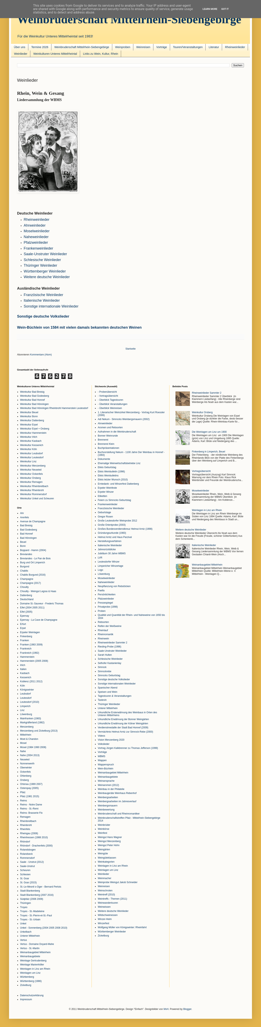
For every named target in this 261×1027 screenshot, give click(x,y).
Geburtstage (104, 512)
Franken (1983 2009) (31, 644)
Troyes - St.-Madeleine (32, 911)
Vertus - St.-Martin (30, 948)
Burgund (24, 566)
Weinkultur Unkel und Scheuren (37, 498)
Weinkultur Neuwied (31, 469)
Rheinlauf (103, 630)
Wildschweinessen (108, 915)
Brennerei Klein (106, 444)
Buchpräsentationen (108, 448)
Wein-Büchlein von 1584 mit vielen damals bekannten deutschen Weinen (79, 327)
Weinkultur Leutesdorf (32, 457)
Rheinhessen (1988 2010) (34, 837)
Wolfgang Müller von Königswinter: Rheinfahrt (122, 927)
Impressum (26, 999)
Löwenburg (26, 714)
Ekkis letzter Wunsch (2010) (113, 479)
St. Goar (24, 878)
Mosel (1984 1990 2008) (33, 747)
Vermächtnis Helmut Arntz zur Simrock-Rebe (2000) (125, 731)
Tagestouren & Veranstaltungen (114, 696)
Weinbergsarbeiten (108, 797)
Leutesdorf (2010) (29, 702)
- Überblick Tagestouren (110, 399)
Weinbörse (103, 829)
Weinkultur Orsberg (30, 478)
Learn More (210, 9)
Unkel (23, 923)
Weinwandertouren (108, 902)
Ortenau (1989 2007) (31, 784)
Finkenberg (26, 636)
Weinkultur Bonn (29, 416)
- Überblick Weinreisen (110, 408)
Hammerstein (27, 656)
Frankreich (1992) (29, 652)
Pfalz (22, 792)
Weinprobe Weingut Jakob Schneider (118, 882)
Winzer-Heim (105, 919)
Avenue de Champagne (32, 521)
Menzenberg (27, 726)
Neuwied (25, 759)
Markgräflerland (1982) (32, 722)
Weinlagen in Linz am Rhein (207, 510)
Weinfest (102, 833)
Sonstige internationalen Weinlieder (117, 683)
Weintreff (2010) (106, 894)
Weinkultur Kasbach (31, 441)
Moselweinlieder (37, 231)
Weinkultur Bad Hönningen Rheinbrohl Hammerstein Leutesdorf (54, 408)
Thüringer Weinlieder (40, 265)
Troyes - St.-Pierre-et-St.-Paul (36, 915)
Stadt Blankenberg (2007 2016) (37, 895)
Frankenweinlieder (38, 248)
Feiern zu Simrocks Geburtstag (114, 500)
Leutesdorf (26, 698)
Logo (100, 570)
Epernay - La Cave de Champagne (38, 619)
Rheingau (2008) (29, 833)
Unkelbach (26, 931)
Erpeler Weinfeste (107, 487)
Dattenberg (26, 595)
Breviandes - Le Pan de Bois (35, 558)
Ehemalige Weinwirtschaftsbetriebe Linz (119, 463)
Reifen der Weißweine (109, 626)
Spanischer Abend (107, 687)
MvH (166, 1009)
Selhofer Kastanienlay (109, 663)
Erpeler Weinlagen (30, 632)
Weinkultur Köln (28, 449)
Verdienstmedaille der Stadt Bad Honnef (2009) (123, 727)
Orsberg (24, 780)
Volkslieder (103, 744)
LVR (100, 557)
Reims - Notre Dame (31, 804)
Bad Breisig (26, 525)
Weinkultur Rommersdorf (33, 494)
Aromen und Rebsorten (110, 427)
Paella (101, 590)
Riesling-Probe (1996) (109, 646)
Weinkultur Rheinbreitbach (34, 486)
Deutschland (27, 599)
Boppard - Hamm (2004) (33, 550)
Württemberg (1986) (31, 981)
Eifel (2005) (26, 611)
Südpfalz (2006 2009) (31, 899)
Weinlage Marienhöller (32, 964)
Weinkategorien (106, 861)
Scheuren (25, 870)
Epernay (24, 615)
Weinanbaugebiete (30, 956)
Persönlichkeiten (106, 594)
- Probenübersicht (107, 391)
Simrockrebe (104, 671)
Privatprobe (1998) (108, 606)
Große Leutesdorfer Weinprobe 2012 (117, 520)
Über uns (19, 47)
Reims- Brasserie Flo (31, 812)
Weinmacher (104, 878)
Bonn (23, 546)
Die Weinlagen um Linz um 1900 (209, 431)
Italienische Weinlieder (42, 300)
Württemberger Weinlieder (45, 271)
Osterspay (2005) (29, 788)
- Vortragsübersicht (108, 395)
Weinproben (122, 47)
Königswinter (27, 689)
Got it (225, 9)
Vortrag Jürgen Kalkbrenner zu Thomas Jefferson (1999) (128, 748)
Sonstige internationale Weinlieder (51, 306)
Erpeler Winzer (106, 491)
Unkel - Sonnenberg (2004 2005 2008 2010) (43, 927)
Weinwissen (104, 906)
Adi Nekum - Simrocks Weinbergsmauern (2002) (124, 419)
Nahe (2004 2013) (30, 755)
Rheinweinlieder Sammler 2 (112, 642)
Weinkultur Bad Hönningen (34, 404)
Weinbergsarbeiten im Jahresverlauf (117, 801)
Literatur (214, 47)
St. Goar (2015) (28, 882)
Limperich (25, 706)
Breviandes (26, 554)
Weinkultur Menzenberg (33, 465)
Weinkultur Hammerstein (33, 432)
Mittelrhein (25, 734)
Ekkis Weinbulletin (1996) (111, 471)
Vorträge (161, 47)
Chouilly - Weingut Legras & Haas (38, 591)
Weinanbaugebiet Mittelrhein (35, 952)
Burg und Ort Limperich (32, 562)
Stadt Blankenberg (30, 890)
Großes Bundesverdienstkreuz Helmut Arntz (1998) (125, 528)
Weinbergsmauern (107, 805)
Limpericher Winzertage (110, 566)
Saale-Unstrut (27, 866)
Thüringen (25, 903)
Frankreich (26, 648)
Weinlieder (20, 53)
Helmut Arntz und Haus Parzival (115, 537)
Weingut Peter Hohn (108, 845)
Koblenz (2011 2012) (31, 681)
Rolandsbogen (28, 849)
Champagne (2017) (30, 583)
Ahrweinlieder (35, 225)
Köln (22, 685)
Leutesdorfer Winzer (108, 561)
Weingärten (104, 849)
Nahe (23, 751)
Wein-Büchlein (105, 768)
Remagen (25, 816)
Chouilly (24, 587)
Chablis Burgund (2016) (33, 574)
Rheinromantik (105, 634)
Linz (22, 710)
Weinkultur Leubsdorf (31, 453)
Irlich (22, 665)
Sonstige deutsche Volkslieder (43, 316)
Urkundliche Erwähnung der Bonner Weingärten (123, 719)
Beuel (23, 542)
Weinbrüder (104, 825)
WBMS (101, 756)
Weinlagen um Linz (30, 972)
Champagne (26, 579)
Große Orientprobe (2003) (112, 524)
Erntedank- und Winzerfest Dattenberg (118, 483)
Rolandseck (26, 854)
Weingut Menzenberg (109, 841)
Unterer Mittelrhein (30, 935)
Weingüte (103, 853)
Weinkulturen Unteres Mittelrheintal (55, 53)
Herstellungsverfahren (109, 541)
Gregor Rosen (105, 516)
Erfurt (23, 624)
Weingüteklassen (107, 857)
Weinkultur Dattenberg (32, 420)
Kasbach (25, 673)
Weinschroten (105, 890)
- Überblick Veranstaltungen (112, 404)
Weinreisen (143, 47)
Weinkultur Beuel (29, 412)
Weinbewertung (106, 809)
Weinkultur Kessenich (31, 445)
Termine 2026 (39, 47)
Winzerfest (103, 923)
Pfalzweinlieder (36, 242)
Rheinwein (103, 638)
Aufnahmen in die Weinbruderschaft (117, 431)
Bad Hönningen (28, 538)
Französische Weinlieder (43, 295)
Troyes (23, 907)
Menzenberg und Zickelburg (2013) (39, 730)
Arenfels (24, 517)
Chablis (24, 570)
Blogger (187, 1009)
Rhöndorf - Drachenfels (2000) (36, 845)
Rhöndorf (25, 841)
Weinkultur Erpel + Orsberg (34, 428)
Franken (24, 640)
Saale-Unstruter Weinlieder (45, 254)
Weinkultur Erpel (29, 424)
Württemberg (27, 976)
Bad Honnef (26, 533)
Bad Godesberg (28, 529)
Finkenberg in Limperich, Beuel (208, 451)
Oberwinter (26, 767)
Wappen (102, 760)
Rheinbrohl (26, 825)
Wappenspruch (106, 764)
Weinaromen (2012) (108, 785)
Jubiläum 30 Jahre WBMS (112, 553)
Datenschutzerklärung (32, 995)
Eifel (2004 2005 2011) (32, 607)
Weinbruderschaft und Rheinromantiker (119, 813)
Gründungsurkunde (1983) (112, 533)
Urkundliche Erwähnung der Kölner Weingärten (123, 723)
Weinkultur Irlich (28, 437)
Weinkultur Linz (28, 461)
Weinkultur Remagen (31, 482)
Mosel (23, 743)
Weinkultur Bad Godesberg (34, 395)
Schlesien (25, 874)
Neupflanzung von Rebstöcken (114, 586)
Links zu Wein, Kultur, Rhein (100, 53)
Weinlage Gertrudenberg (33, 960)
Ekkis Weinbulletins (108, 475)
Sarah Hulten (105, 654)
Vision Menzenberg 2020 (111, 739)
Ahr (22, 513)
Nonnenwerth (27, 763)
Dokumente (104, 459)
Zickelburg (25, 985)
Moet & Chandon (29, 739)
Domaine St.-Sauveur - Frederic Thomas (41, 603)
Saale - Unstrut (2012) (32, 862)
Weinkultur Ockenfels (31, 474)
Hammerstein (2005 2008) (34, 661)
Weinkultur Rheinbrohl (32, 490)
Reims (23, 800)
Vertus (23, 940)
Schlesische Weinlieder (42, 260)
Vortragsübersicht (201, 471)
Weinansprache (106, 780)
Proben (102, 611)
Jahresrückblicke (107, 549)
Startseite (130, 348)
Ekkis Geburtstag (107, 467)
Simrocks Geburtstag (109, 675)
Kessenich (25, 677)
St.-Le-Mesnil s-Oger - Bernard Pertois (40, 886)
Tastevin (102, 700)
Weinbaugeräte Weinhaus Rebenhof (117, 793)
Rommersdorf (27, 858)
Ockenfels (25, 771)
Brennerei (103, 439)
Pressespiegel (105, 602)
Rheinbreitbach (28, 821)
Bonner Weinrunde (108, 435)
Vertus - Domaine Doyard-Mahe (37, 944)
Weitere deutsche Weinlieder (113, 911)
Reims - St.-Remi (29, 808)
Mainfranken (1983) (30, 718)
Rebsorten (103, 622)
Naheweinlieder (36, 237)
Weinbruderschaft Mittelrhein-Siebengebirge (129, 19)
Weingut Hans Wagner (110, 837)
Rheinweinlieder (235, 47)
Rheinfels (25, 829)
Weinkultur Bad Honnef (32, 399)
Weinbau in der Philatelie (111, 789)
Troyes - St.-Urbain (30, 919)
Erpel (23, 628)
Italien (23, 669)
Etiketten (102, 496)
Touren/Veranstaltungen (188, 47)
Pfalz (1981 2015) (29, 796)
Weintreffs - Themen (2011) (112, 898)
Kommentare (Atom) (41, 354)
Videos (101, 735)
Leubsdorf (25, 693)
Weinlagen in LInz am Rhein (35, 968)
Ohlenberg (25, 775)
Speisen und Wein (107, 692)
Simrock (102, 667)
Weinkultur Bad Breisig (32, 391)
